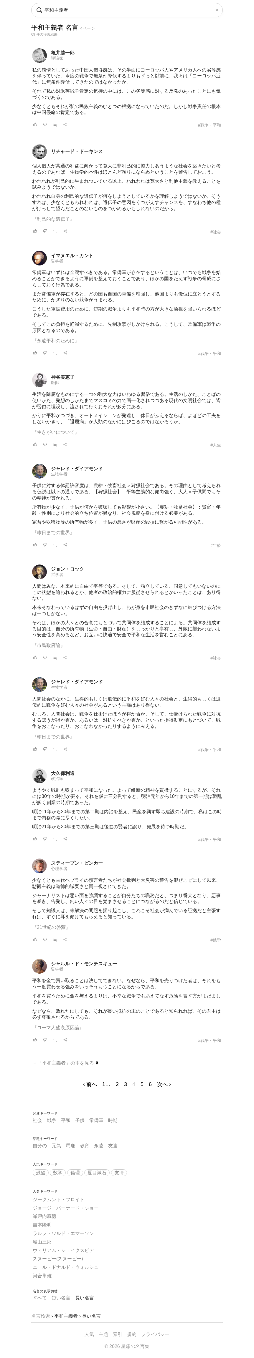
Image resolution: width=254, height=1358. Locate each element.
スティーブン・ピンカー (77, 863)
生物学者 (59, 474)
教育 (84, 1145)
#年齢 (215, 545)
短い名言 (61, 1297)
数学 (57, 1172)
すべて (40, 1297)
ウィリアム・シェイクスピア (63, 1250)
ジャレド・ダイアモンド (77, 468)
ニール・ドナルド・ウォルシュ (66, 1267)
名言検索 (40, 1316)
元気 (56, 1145)
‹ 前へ (90, 1084)
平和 (65, 1120)
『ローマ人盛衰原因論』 (58, 1027)
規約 (131, 1334)
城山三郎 (42, 1241)
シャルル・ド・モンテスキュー (84, 963)
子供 (80, 1120)
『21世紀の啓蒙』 (51, 927)
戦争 (51, 1120)
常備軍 (96, 1120)
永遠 (98, 1145)
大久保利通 (63, 773)
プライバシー (155, 1334)
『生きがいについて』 (55, 432)
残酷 (40, 1172)
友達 (113, 1145)
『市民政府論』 (48, 645)
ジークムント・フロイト (59, 1199)
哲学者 (57, 260)
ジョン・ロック (67, 569)
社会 (37, 1120)
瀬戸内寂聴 (44, 1216)
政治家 (57, 778)
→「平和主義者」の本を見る (66, 1062)
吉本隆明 (42, 1224)
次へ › (164, 1084)
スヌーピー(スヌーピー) (58, 1258)
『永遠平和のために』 (55, 340)
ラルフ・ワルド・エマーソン (63, 1233)
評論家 (57, 58)
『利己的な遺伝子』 (53, 219)
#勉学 (215, 940)
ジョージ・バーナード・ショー (66, 1208)
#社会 (215, 232)
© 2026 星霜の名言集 (127, 1346)
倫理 (75, 1172)
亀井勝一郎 (63, 52)
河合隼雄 (42, 1275)
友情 (119, 1172)
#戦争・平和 (209, 125)
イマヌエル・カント (72, 255)
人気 (89, 1334)
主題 (103, 1334)
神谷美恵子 (63, 377)
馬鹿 (70, 1145)
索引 (117, 1334)
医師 (55, 382)
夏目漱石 (97, 1172)
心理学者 (59, 868)
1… (106, 1084)
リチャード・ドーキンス (77, 151)
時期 (113, 1120)
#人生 (215, 445)
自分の (40, 1145)
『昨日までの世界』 (53, 532)
